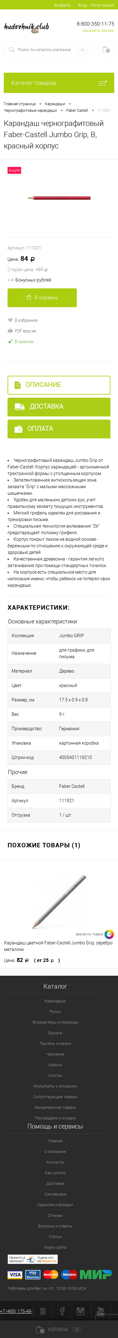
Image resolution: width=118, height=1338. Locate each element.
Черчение (55, 1054)
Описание (37, 385)
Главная (55, 1141)
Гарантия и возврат (55, 1204)
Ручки (55, 1011)
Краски (55, 1064)
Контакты (55, 1162)
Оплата (33, 429)
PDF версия (22, 331)
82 (32, 960)
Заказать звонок (98, 30)
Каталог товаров (59, 83)
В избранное (23, 320)
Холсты (55, 1075)
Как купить (55, 1172)
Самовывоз (55, 1194)
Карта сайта (55, 1247)
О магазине (55, 1151)
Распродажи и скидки (55, 1118)
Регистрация (102, 5)
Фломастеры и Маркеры (55, 1022)
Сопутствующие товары (55, 1096)
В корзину (42, 298)
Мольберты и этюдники (55, 1086)
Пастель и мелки (55, 1043)
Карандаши (55, 1001)
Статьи (55, 1236)
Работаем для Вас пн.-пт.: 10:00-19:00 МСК (47, 1288)
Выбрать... (63, 5)
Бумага (55, 1033)
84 (59, 264)
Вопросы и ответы (55, 1226)
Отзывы (55, 1215)
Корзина (59, 1329)
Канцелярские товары (55, 1107)
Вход (82, 5)
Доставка (38, 407)
